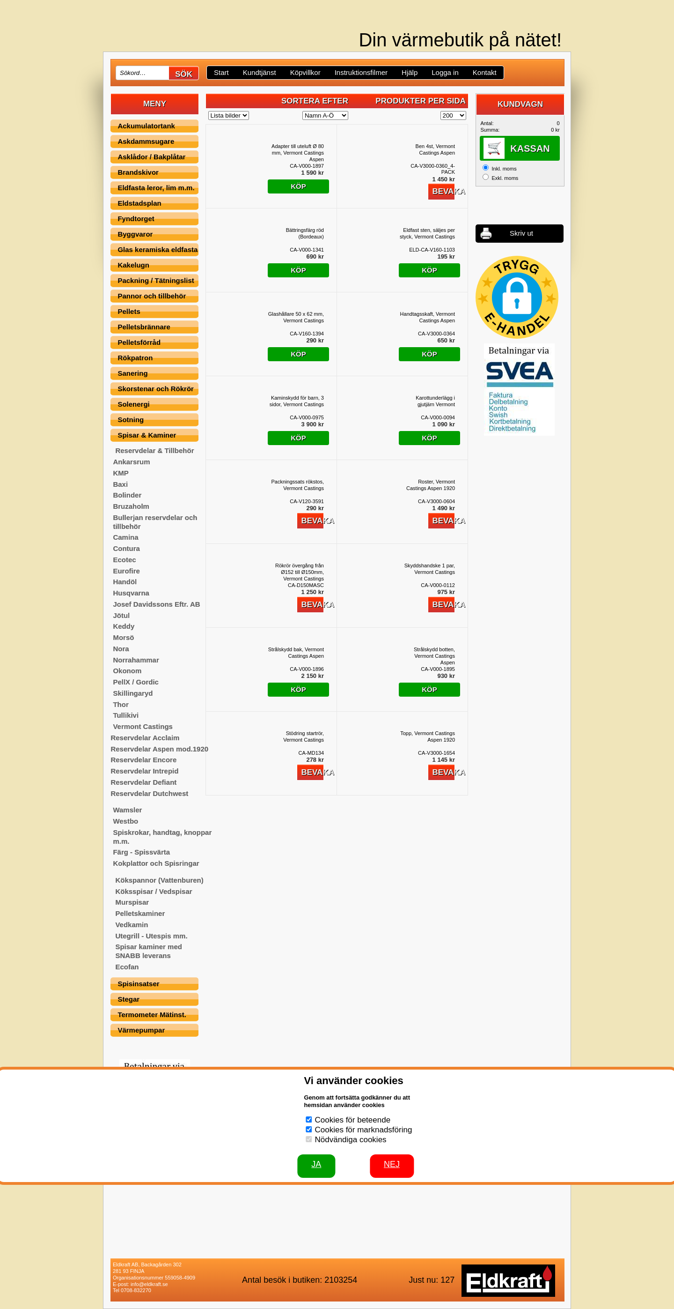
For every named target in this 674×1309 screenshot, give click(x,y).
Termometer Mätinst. (151, 1015)
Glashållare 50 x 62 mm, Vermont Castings (296, 317)
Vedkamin (131, 925)
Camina (125, 537)
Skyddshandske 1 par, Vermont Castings (429, 569)
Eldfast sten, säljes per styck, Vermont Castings (427, 233)
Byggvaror (135, 234)
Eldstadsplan (139, 203)
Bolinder (127, 495)
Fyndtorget (135, 219)
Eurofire (126, 571)
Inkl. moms (503, 168)
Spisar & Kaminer (146, 435)
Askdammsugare (145, 141)
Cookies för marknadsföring (363, 1129)
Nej (392, 1164)
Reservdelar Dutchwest (149, 793)
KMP (120, 473)
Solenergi (133, 404)
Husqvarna (131, 593)
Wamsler (127, 810)
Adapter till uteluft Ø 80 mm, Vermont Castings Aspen (297, 152)
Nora (121, 649)
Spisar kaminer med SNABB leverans (148, 951)
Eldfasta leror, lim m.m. (155, 188)
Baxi (120, 484)
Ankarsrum (131, 462)
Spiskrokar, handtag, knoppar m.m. (162, 836)
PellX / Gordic (136, 682)
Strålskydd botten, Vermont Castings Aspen (434, 656)
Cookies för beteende (353, 1120)
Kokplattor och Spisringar (156, 863)
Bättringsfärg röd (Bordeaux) (305, 233)
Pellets (128, 311)
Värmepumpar (141, 1030)
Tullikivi (126, 715)
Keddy (123, 626)
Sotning (130, 420)
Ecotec (124, 560)
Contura (126, 548)
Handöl (125, 582)
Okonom (127, 671)
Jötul (121, 615)
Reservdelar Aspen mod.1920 (159, 749)
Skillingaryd (133, 693)
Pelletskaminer (140, 913)
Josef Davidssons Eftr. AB (156, 604)
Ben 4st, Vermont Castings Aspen (435, 149)
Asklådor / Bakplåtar (151, 157)
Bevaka (443, 191)
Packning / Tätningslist (155, 280)
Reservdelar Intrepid (144, 771)
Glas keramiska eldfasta (157, 249)
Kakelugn (133, 265)
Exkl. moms (504, 178)
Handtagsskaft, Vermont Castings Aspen (427, 317)
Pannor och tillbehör (151, 296)
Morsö (123, 637)
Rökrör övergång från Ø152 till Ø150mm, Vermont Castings (299, 572)
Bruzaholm (131, 506)
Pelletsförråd (139, 342)
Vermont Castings (143, 726)
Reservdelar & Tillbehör (154, 450)
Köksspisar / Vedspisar (153, 891)
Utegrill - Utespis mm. (151, 936)
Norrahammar (136, 660)
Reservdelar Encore (143, 760)
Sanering (132, 373)
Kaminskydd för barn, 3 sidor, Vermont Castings (297, 401)
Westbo (125, 821)
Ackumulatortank (146, 126)
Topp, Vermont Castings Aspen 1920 (427, 736)
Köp (298, 186)
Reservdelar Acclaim (144, 738)
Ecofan (127, 967)
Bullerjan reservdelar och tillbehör (155, 521)
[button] (517, 297)
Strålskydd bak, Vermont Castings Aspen (296, 653)
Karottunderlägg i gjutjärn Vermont (435, 401)
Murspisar (132, 902)
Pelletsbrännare (143, 327)
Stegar (128, 999)
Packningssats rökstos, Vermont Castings (297, 485)
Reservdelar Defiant (143, 782)
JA (316, 1164)
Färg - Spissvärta (141, 852)
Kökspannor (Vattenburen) (159, 880)
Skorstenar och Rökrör (155, 389)
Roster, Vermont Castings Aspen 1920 (430, 485)
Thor (120, 704)
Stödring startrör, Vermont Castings (303, 736)
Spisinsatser (138, 984)
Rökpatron (135, 358)
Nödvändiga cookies (351, 1139)
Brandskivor (138, 172)
